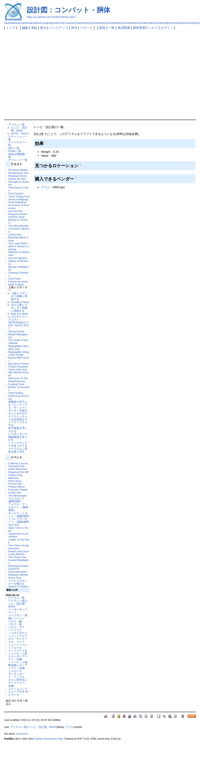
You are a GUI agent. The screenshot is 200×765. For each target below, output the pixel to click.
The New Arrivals (18, 225)
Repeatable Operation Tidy (18, 347)
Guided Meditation (18, 561)
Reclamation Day (18, 172)
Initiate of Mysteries (18, 262)
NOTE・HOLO (20, 133)
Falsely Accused (17, 281)
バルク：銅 (15, 621)
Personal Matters (18, 169)
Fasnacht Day (16, 465)
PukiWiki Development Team (48, 739)
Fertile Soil (14, 492)
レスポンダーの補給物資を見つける (17, 436)
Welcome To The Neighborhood (18, 380)
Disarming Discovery (18, 397)
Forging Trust (16, 384)
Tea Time (13, 524)
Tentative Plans (20, 302)
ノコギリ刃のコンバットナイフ (17, 634)
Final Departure (17, 202)
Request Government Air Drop (18, 215)
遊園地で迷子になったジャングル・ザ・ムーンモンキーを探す (17, 406)
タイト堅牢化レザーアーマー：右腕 (17, 682)
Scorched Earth (17, 571)
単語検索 (123, 28)
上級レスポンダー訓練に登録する (19, 296)
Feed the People (18, 489)
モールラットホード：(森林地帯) (18, 515)
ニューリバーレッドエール (17, 646)
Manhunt (13, 477)
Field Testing (15, 392)
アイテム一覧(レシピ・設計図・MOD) (18, 603)
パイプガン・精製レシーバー (17, 617)
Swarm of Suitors (18, 586)
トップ (11, 28)
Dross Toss (14, 577)
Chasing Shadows (18, 274)
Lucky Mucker (16, 554)
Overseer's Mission (18, 230)
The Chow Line (17, 557)
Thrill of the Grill (17, 369)
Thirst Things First (18, 196)
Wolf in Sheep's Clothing (18, 248)
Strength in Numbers (18, 183)
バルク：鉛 (15, 624)
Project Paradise (18, 366)
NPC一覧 (13, 148)
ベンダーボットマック (17, 611)
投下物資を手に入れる (17, 429)
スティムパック (17, 688)
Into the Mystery (17, 257)
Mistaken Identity (18, 574)
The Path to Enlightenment (18, 547)
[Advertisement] (43, 74)
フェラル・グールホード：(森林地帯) (18, 507)
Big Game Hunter (18, 363)
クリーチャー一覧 (17, 144)
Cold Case (14, 278)
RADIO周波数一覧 (18, 155)
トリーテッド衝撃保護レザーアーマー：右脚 (17, 665)
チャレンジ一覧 (17, 159)
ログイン (167, 28)
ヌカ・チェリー (17, 638)
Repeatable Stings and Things (18, 353)
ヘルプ (153, 28)
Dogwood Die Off (18, 471)
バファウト (15, 629)
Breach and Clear (18, 551)
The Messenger (17, 495)
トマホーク (15, 671)
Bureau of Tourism (18, 221)
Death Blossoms (18, 468)
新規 (102, 28)
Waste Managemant (18, 336)
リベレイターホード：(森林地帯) (18, 520)
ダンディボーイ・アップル (16, 675)
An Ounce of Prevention (18, 206)
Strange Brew (16, 331)
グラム (45, 187)
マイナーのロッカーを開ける (17, 582)
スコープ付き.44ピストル (18, 693)
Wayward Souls (17, 175)
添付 (74, 28)
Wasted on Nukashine (18, 253)
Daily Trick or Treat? (18, 529)
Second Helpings (18, 199)
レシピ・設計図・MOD (19, 129)
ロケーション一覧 (17, 138)
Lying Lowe (15, 234)
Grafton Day (15, 474)
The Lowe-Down (18, 243)
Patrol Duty (14, 480)
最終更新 (139, 28)
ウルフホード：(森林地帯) (17, 500)
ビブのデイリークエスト (17, 318)
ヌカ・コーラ (16, 641)
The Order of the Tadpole (18, 341)
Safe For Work (19, 313)
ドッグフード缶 (17, 650)
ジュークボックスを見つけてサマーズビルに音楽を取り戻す (17, 447)
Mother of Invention (18, 389)
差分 (43, 28)
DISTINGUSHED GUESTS (18, 567)
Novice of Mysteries (18, 268)
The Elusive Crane (18, 189)
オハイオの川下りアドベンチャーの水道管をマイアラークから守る (17, 419)
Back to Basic (16, 284)
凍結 (34, 28)
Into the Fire (15, 210)
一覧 (111, 28)
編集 (25, 28)
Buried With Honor (18, 359)
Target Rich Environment (18, 535)
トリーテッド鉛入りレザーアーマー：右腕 (17, 656)
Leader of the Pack (18, 541)
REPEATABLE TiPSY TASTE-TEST (18, 325)
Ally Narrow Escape (18, 374)
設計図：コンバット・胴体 (68, 10)
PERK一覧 (14, 151)
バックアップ (58, 28)
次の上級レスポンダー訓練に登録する (19, 307)
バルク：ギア (16, 626)
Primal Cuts (15, 483)
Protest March (16, 486)
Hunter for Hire (17, 178)
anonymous (22, 734)
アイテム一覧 (16, 124)
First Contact (15, 193)
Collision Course (18, 463)
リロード (86, 28)
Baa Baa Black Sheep (18, 239)
